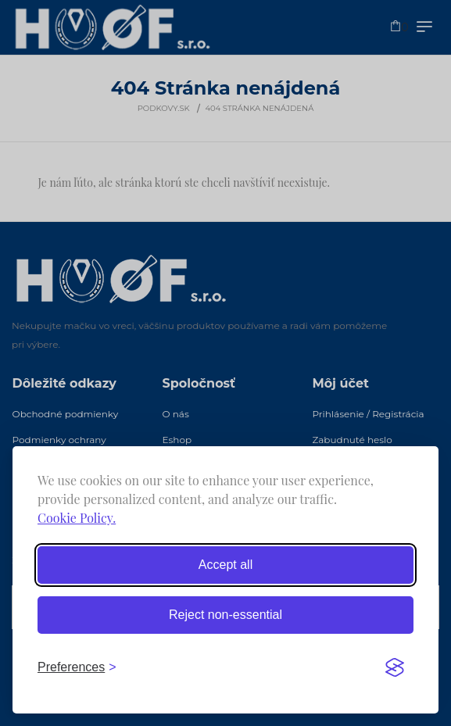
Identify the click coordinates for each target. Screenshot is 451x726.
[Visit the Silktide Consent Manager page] (394, 667)
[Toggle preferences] (77, 667)
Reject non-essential (225, 614)
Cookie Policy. (77, 518)
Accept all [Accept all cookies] (225, 564)
